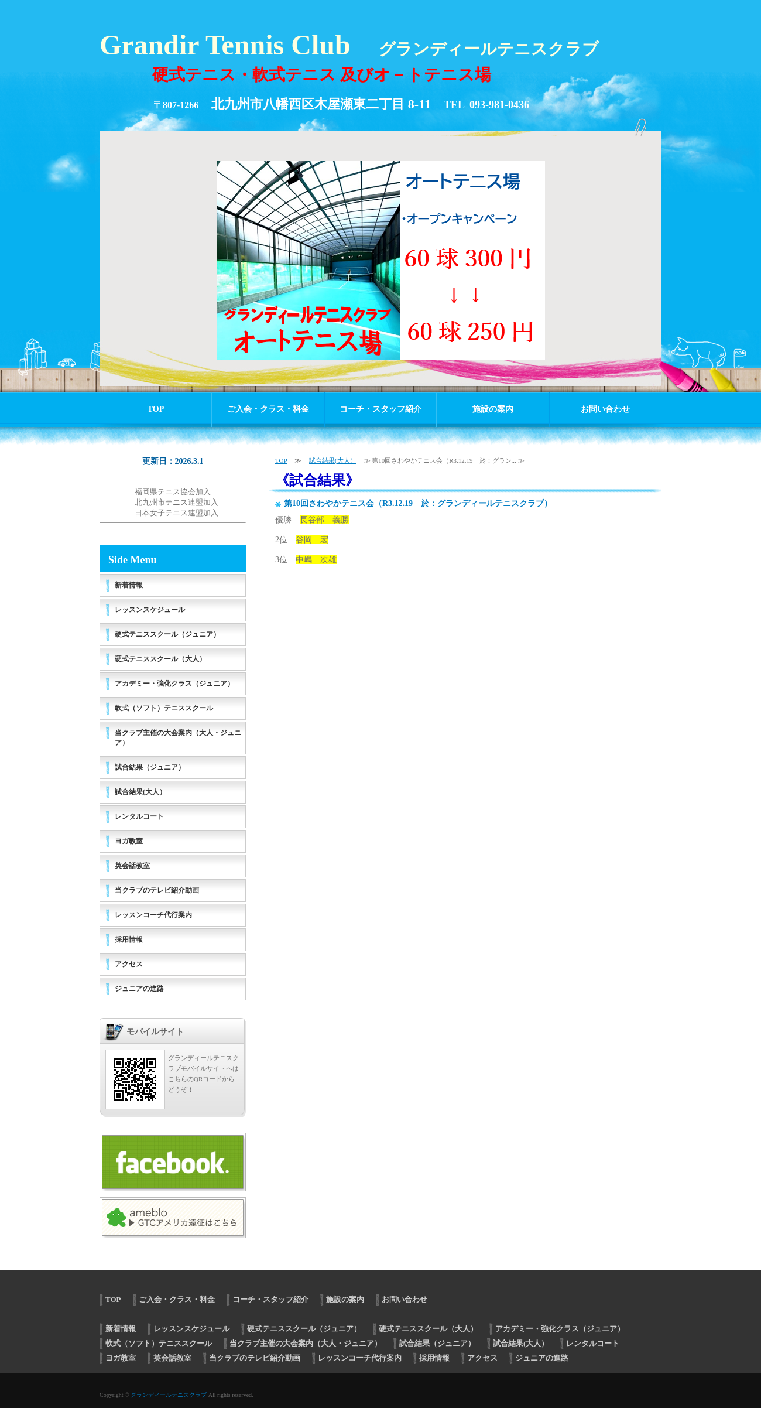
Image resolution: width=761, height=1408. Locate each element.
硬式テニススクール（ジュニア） (167, 634)
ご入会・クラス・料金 (268, 409)
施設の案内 (492, 409)
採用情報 (129, 939)
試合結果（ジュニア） (150, 767)
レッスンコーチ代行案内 (153, 915)
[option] (380, 252)
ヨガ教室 (129, 841)
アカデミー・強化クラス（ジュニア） (174, 683)
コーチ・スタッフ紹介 (380, 409)
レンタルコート (139, 816)
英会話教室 (132, 866)
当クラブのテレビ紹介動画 (157, 890)
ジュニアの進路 (139, 989)
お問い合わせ (605, 409)
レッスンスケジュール (150, 610)
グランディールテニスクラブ (169, 1395)
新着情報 (129, 585)
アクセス (129, 964)
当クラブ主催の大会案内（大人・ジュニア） (178, 738)
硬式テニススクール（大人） (160, 659)
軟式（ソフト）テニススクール (164, 708)
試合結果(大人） (332, 460)
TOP (156, 409)
